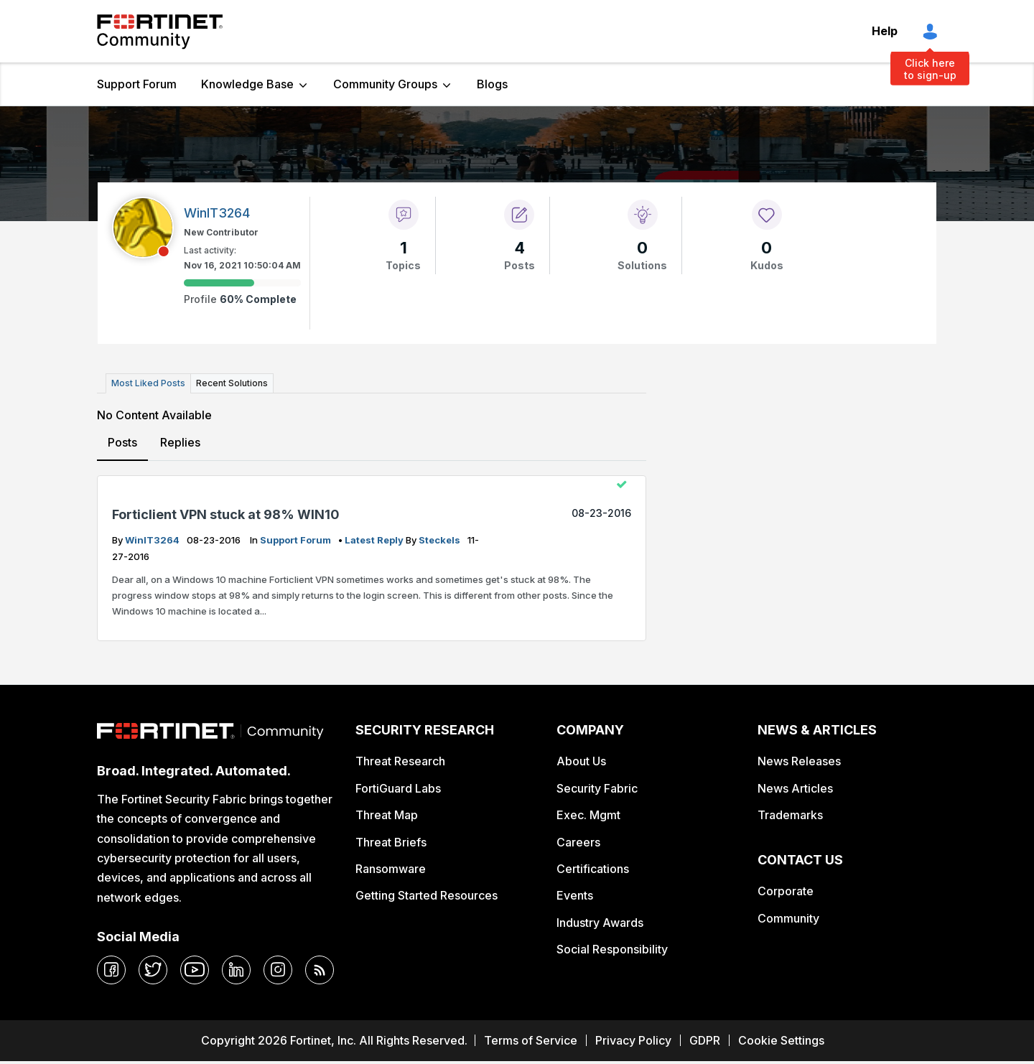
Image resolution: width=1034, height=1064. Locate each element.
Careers (578, 842)
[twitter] (153, 970)
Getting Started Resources (426, 895)
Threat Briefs (391, 842)
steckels (440, 540)
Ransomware (390, 869)
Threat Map (386, 815)
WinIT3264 (153, 540)
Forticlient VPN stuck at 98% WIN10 (226, 514)
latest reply (375, 540)
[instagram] (278, 970)
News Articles (795, 788)
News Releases (799, 761)
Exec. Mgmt (588, 815)
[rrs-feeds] (319, 970)
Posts (122, 442)
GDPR (704, 1040)
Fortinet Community (160, 32)
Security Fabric (597, 788)
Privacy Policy (633, 1040)
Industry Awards (599, 922)
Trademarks (790, 815)
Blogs (492, 84)
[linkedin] (236, 970)
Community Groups (385, 84)
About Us (581, 761)
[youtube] (194, 970)
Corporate (786, 891)
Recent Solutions (232, 383)
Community (788, 918)
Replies (180, 442)
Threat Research (400, 761)
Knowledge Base (247, 84)
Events (574, 895)
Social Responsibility (612, 949)
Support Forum (137, 84)
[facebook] (111, 970)
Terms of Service (530, 1040)
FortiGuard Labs (398, 788)
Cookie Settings (781, 1040)
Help (885, 31)
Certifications (592, 869)
